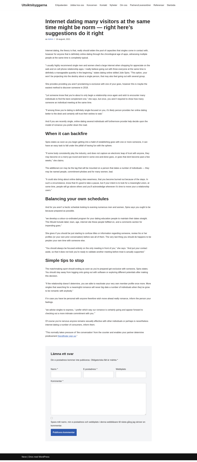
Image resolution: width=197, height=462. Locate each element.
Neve (24, 458)
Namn (54, 371)
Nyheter (113, 5)
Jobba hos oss (77, 5)
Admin (50, 39)
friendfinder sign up (67, 338)
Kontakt (103, 5)
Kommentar (57, 383)
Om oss (123, 5)
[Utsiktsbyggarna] (34, 5)
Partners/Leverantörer (140, 5)
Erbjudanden (61, 5)
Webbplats (121, 371)
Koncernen (91, 5)
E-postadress (90, 371)
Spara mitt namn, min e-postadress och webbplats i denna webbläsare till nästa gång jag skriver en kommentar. (98, 426)
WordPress (44, 458)
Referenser (158, 5)
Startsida (171, 5)
